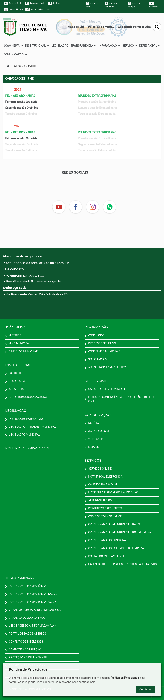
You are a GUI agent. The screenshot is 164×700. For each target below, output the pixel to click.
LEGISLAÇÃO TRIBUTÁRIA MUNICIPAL (32, 426)
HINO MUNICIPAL (19, 343)
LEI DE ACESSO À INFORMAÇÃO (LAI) (32, 625)
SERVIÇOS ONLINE (100, 468)
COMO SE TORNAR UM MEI (105, 516)
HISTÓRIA (15, 335)
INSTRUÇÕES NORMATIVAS (26, 418)
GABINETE (15, 373)
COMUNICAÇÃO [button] (15, 54)
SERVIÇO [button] (129, 45)
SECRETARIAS (18, 381)
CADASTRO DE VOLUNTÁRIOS (107, 389)
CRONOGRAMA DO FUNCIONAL (107, 540)
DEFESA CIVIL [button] (149, 45)
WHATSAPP (95, 439)
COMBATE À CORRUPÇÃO (25, 649)
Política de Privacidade (124, 677)
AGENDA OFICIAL (99, 431)
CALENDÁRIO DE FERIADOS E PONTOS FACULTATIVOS (122, 564)
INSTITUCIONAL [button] (37, 45)
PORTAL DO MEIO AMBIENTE (106, 556)
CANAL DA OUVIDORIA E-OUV (27, 617)
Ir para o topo (92, 5)
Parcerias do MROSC (101, 26)
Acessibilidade (13, 9)
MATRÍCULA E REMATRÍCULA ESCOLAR (113, 492)
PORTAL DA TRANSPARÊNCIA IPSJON (32, 601)
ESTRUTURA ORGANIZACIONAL (28, 397)
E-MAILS (93, 447)
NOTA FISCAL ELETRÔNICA (105, 476)
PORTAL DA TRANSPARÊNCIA (27, 586)
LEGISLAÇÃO (59, 45)
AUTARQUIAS (17, 389)
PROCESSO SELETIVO (102, 343)
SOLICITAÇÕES (97, 359)
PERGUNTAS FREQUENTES (105, 508)
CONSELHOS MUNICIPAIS (104, 351)
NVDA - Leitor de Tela (38, 9)
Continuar (145, 689)
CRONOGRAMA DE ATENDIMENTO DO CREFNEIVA (119, 532)
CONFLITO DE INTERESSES (26, 641)
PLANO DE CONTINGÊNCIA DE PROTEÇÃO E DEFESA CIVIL (121, 399)
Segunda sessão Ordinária (21, 107)
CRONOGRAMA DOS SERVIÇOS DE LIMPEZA (116, 548)
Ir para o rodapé (134, 5)
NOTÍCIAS (94, 423)
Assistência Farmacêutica (134, 26)
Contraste (55, 3)
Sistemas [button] (153, 5)
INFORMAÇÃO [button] (109, 45)
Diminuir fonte (13, 3)
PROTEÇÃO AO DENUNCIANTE (28, 657)
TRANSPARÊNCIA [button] (83, 45)
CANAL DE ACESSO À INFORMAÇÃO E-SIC (35, 609)
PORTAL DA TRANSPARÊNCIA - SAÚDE (33, 593)
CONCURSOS (96, 335)
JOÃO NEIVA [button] (13, 45)
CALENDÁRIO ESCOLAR (103, 484)
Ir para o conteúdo (111, 5)
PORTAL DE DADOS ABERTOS (27, 633)
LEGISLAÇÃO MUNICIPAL (24, 434)
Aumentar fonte (35, 3)
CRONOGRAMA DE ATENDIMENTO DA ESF (114, 524)
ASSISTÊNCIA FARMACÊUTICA (107, 367)
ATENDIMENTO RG (100, 500)
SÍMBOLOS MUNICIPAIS (23, 351)
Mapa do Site (76, 26)
